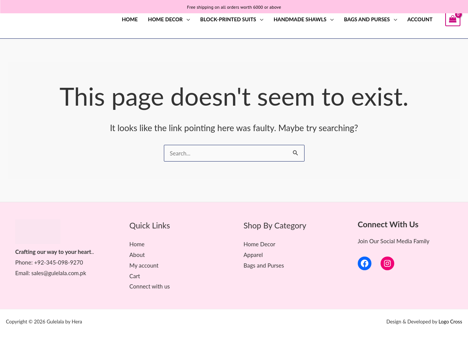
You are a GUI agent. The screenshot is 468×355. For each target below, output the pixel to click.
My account (144, 264)
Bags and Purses (367, 19)
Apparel (253, 254)
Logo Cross (450, 322)
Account (420, 19)
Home (130, 19)
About (137, 254)
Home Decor (165, 19)
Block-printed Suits (228, 19)
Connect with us (149, 286)
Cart (134, 275)
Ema (20, 272)
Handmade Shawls (300, 19)
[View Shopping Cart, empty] (452, 19)
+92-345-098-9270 (59, 262)
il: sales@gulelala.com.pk (56, 272)
